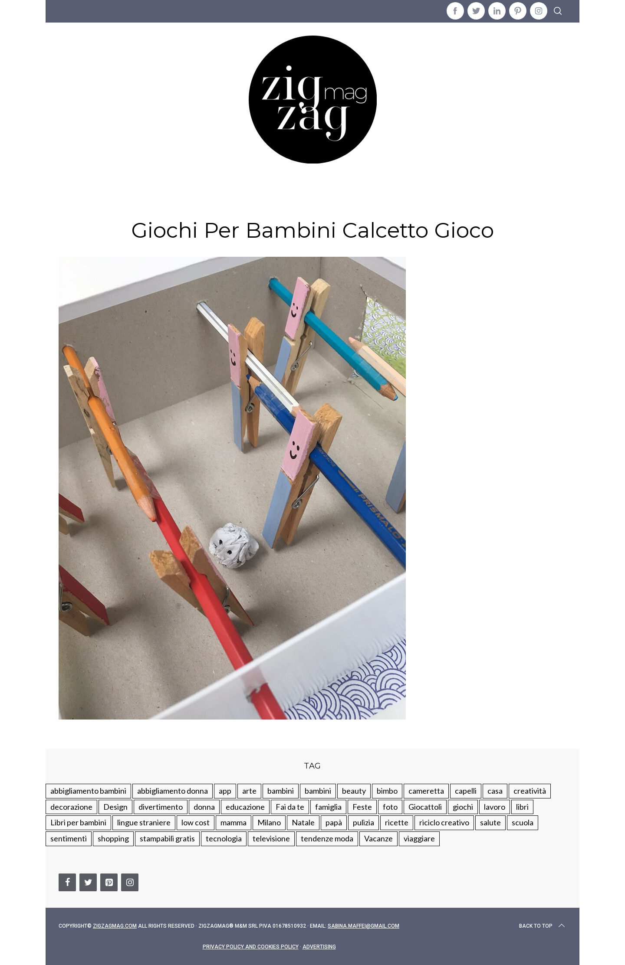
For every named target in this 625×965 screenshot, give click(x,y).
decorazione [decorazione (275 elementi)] (71, 806)
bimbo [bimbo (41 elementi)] (387, 790)
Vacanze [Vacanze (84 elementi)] (378, 838)
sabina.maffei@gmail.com (363, 926)
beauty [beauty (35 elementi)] (354, 790)
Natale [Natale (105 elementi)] (303, 822)
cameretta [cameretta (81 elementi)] (426, 790)
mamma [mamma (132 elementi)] (233, 822)
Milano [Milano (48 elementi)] (269, 822)
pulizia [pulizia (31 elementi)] (363, 822)
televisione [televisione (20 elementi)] (271, 838)
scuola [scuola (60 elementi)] (522, 822)
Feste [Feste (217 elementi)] (362, 806)
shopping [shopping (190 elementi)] (113, 838)
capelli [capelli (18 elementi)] (466, 790)
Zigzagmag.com (115, 926)
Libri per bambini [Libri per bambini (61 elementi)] (78, 822)
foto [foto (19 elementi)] (390, 806)
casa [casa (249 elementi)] (495, 790)
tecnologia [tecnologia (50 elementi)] (224, 838)
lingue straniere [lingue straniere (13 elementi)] (144, 822)
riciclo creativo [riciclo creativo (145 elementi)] (444, 822)
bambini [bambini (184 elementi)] (318, 790)
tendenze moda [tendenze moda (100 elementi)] (327, 838)
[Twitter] (88, 882)
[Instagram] (129, 882)
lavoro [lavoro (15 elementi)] (494, 806)
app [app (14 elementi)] (225, 790)
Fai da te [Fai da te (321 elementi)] (290, 806)
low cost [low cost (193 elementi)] (195, 822)
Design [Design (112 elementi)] (115, 806)
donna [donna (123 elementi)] (204, 806)
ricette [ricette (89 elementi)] (396, 822)
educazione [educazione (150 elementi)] (245, 806)
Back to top (542, 926)
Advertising (319, 947)
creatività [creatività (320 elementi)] (529, 790)
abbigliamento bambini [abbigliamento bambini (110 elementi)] (88, 790)
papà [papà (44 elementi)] (334, 822)
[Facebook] (67, 882)
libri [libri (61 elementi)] (522, 806)
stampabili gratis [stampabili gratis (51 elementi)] (167, 838)
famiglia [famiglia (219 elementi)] (328, 806)
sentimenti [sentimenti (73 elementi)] (68, 838)
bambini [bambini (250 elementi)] (280, 790)
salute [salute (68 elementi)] (490, 822)
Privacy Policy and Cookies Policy (251, 947)
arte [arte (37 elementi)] (249, 790)
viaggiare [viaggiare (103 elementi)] (419, 838)
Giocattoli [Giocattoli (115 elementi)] (425, 806)
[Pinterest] (109, 882)
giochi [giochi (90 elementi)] (463, 806)
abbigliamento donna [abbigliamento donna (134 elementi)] (172, 790)
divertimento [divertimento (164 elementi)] (160, 806)
